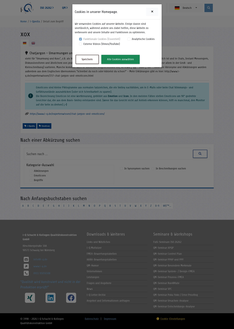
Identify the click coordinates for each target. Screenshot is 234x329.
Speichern (87, 59)
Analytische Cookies (143, 39)
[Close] (152, 12)
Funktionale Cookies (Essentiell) (101, 39)
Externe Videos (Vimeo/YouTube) (101, 43)
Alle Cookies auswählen (120, 59)
